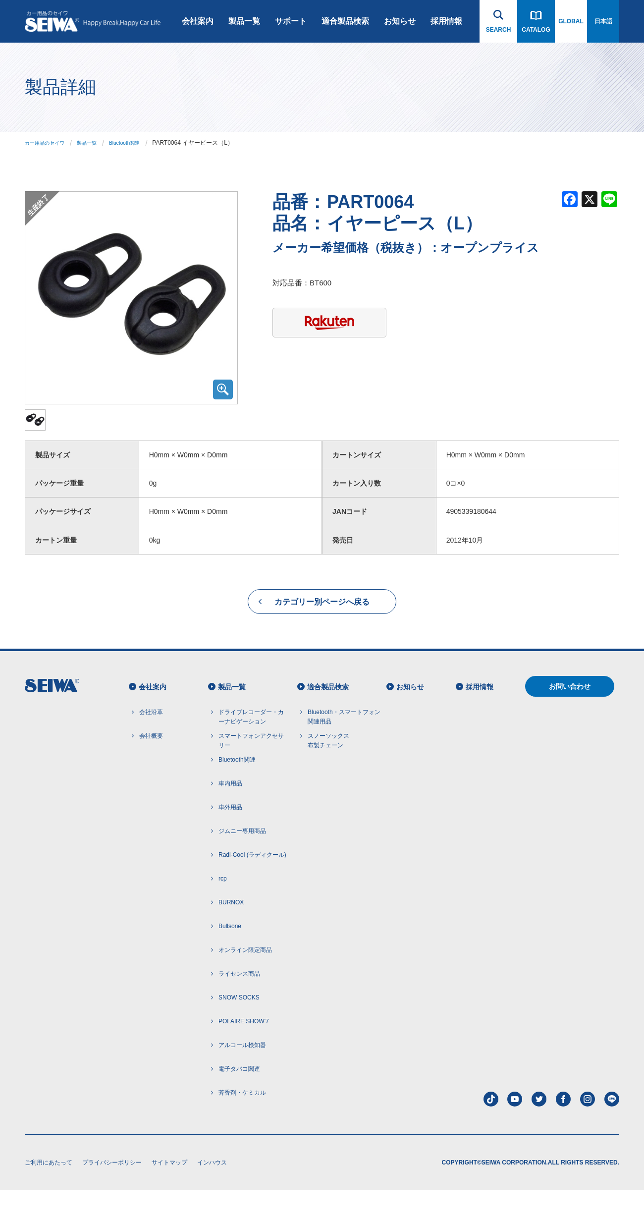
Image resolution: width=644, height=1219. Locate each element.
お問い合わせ (569, 715)
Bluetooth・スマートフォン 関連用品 (344, 745)
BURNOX (231, 931)
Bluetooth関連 (139, 142)
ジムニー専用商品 (242, 859)
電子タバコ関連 (239, 1097)
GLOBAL (571, 21)
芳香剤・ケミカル (242, 1121)
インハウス (212, 1191)
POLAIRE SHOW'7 (243, 1050)
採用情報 (446, 21)
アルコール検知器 (242, 1073)
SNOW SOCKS (239, 1026)
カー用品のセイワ (48, 142)
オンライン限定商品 (245, 978)
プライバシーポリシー (112, 1191)
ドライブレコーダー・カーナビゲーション (251, 745)
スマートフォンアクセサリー (251, 769)
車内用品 (230, 812)
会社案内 (198, 21)
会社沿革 (151, 740)
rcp (222, 907)
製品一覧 (244, 21)
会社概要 (151, 764)
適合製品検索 (345, 21)
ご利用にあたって (48, 1191)
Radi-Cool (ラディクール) (252, 883)
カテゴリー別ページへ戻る (322, 630)
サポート (291, 21)
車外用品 (230, 835)
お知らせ (400, 21)
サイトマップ (169, 1191)
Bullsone (229, 954)
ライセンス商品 (239, 1002)
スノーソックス (328, 770)
